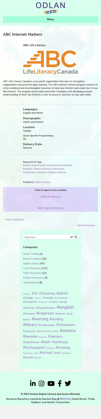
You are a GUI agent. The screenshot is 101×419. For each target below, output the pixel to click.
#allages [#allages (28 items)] (28, 298)
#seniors (52, 172)
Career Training (31, 254)
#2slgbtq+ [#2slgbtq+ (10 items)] (27, 294)
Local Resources (32, 268)
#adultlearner (38, 165)
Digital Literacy (42, 182)
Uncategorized (31, 282)
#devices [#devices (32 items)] (28, 308)
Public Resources (32, 273)
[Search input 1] (46, 237)
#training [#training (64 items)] (63, 347)
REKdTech (65, 398)
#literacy (47, 169)
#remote (41, 172)
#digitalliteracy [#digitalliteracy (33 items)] (45, 308)
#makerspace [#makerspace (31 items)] (46, 325)
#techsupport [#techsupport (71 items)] (34, 347)
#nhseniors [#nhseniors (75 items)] (65, 324)
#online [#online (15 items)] (55, 331)
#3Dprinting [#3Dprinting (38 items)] (47, 293)
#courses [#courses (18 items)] (42, 301)
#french (37, 169)
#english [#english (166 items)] (65, 307)
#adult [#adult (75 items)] (62, 293)
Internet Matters (51, 197)
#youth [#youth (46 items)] (28, 357)
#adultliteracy (54, 165)
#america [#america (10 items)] (38, 298)
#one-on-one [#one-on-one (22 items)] (43, 331)
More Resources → (87, 225)
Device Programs (32, 258)
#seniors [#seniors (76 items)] (55, 336)
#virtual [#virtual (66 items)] (45, 352)
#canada (67, 165)
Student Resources (33, 277)
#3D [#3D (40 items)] (35, 293)
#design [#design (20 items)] (63, 301)
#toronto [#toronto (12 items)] (50, 348)
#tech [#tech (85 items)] (45, 342)
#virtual (62, 172)
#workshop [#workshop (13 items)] (66, 353)
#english (27, 169)
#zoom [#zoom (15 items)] (38, 357)
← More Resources (13, 219)
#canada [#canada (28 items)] (48, 298)
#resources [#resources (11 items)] (43, 337)
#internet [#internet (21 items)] (60, 313)
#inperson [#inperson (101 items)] (45, 313)
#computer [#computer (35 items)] (30, 302)
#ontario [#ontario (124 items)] (68, 331)
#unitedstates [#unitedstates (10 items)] (28, 353)
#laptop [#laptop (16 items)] (26, 319)
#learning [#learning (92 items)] (40, 319)
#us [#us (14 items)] (36, 353)
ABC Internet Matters (50, 208)
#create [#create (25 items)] (53, 302)
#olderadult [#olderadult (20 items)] (29, 331)
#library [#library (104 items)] (30, 324)
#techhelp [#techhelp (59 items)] (60, 342)
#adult (26, 165)
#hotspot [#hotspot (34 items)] (29, 314)
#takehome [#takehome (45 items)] (31, 342)
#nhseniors (58, 169)
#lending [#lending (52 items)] (56, 319)
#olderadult (29, 172)
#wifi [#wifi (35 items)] (57, 353)
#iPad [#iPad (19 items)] (69, 313)
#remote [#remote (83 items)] (30, 336)
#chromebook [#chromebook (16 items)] (60, 297)
